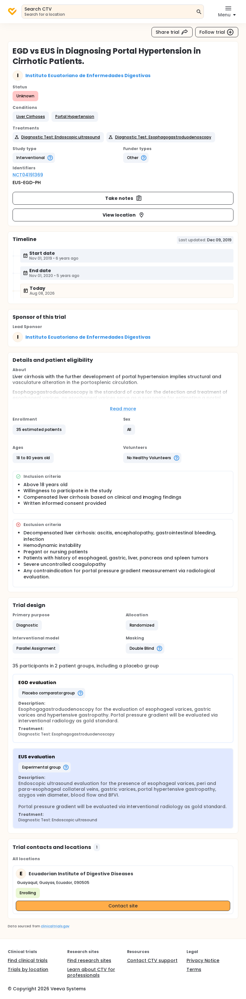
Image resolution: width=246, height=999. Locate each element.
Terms (194, 969)
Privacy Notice (203, 960)
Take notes (123, 198)
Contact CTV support (152, 960)
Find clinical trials (28, 960)
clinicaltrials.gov (55, 926)
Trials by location (28, 969)
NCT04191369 (28, 175)
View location (124, 215)
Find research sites (89, 960)
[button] (31, 116)
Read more (123, 409)
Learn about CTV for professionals (91, 972)
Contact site (123, 906)
